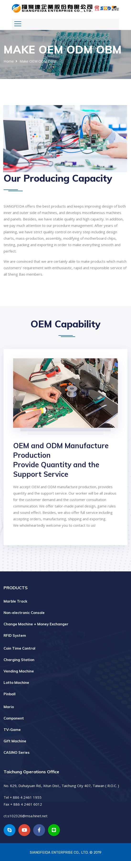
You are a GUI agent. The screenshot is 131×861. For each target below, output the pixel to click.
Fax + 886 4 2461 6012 (23, 804)
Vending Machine (19, 671)
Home (9, 61)
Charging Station (19, 659)
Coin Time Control (19, 648)
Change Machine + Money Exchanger (36, 624)
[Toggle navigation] (18, 24)
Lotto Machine (16, 682)
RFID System (15, 635)
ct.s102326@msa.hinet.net (25, 815)
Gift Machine (15, 741)
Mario (9, 707)
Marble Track (15, 601)
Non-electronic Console (24, 612)
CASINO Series (17, 752)
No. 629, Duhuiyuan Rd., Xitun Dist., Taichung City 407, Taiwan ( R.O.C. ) (61, 785)
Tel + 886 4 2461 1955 (23, 797)
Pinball (10, 694)
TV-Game (12, 729)
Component (14, 718)
